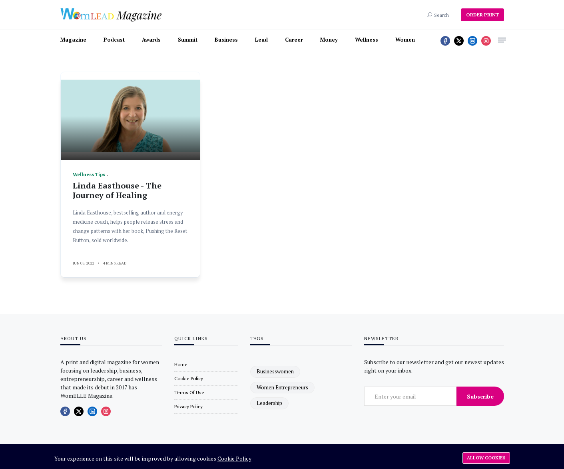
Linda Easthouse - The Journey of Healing (117, 190)
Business (226, 39)
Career (294, 39)
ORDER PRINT (482, 15)
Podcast (114, 39)
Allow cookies (486, 458)
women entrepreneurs (282, 387)
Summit (187, 39)
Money (329, 39)
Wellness (366, 39)
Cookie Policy (234, 458)
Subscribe (480, 396)
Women (405, 39)
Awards (151, 39)
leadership (269, 403)
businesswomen (275, 371)
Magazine (73, 39)
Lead (261, 39)
